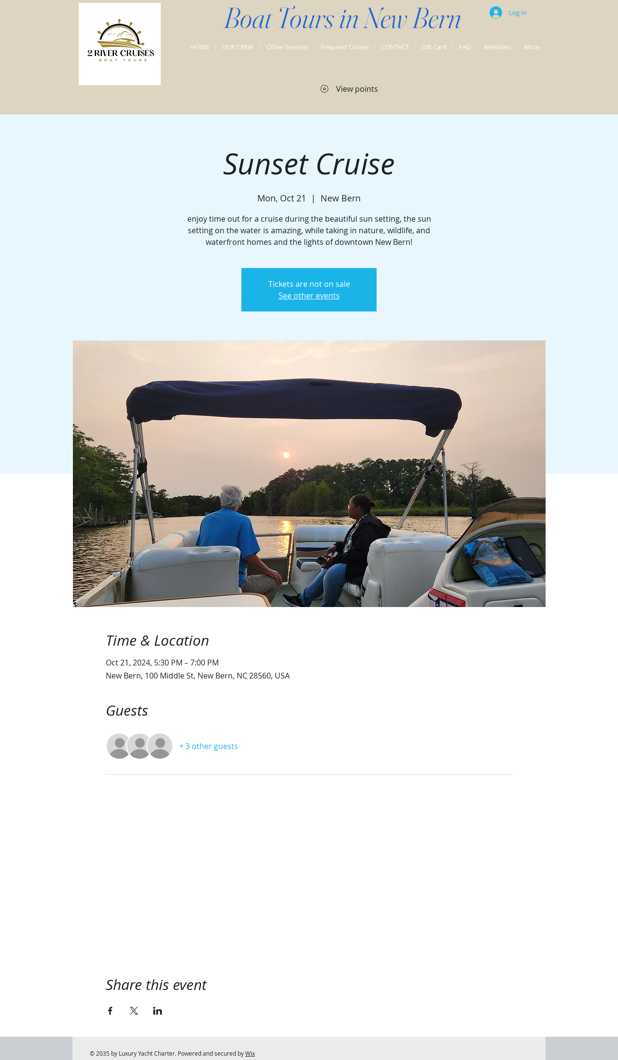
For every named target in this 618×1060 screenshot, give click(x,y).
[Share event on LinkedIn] (157, 1011)
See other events (309, 295)
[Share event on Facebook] (110, 1011)
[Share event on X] (134, 1011)
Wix (250, 1053)
